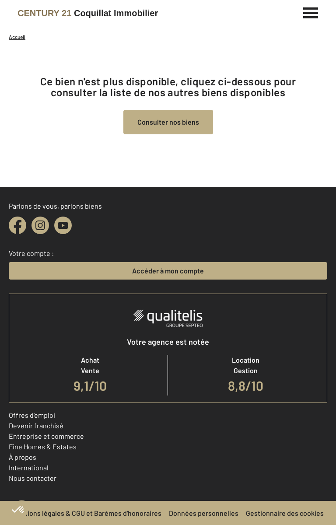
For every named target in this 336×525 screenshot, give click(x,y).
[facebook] (17, 225)
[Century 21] (88, 13)
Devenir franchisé (36, 425)
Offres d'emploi (32, 415)
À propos (22, 457)
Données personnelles (203, 513)
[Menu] (310, 11)
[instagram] (40, 225)
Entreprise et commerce (46, 436)
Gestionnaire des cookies (285, 513)
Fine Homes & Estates (43, 446)
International (29, 467)
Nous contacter (32, 478)
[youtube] (63, 225)
